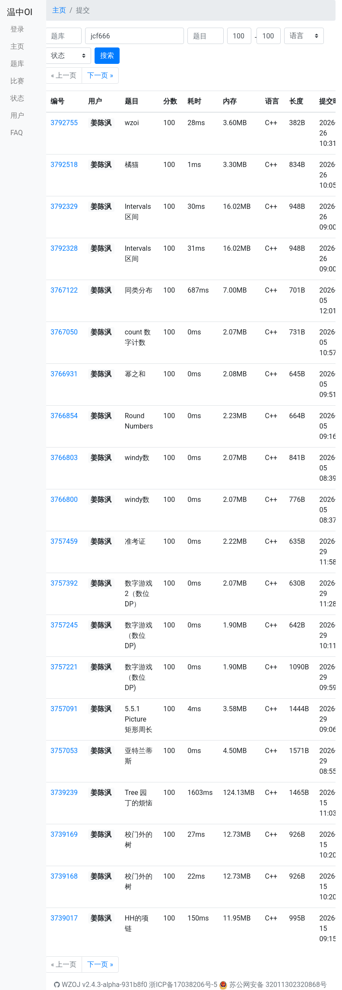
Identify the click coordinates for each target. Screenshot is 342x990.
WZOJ (67, 985)
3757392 (64, 583)
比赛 (17, 81)
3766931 (64, 374)
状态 (17, 98)
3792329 (64, 206)
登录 (17, 29)
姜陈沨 (101, 123)
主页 (17, 46)
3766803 (64, 458)
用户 (17, 115)
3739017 (64, 918)
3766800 (64, 499)
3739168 (64, 876)
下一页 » (100, 75)
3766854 (64, 416)
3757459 (64, 541)
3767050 (64, 332)
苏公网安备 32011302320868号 (278, 985)
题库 (17, 64)
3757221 (64, 667)
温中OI (19, 12)
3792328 (64, 248)
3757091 (64, 709)
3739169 (64, 834)
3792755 (64, 123)
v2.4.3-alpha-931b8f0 (114, 985)
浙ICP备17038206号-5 (183, 985)
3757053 (64, 751)
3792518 (64, 165)
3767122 (64, 290)
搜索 (107, 55)
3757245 (64, 625)
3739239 (64, 792)
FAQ (16, 133)
